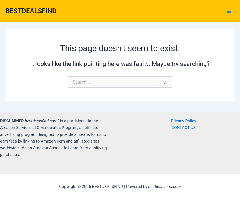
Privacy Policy (183, 120)
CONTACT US (183, 127)
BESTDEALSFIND (31, 11)
